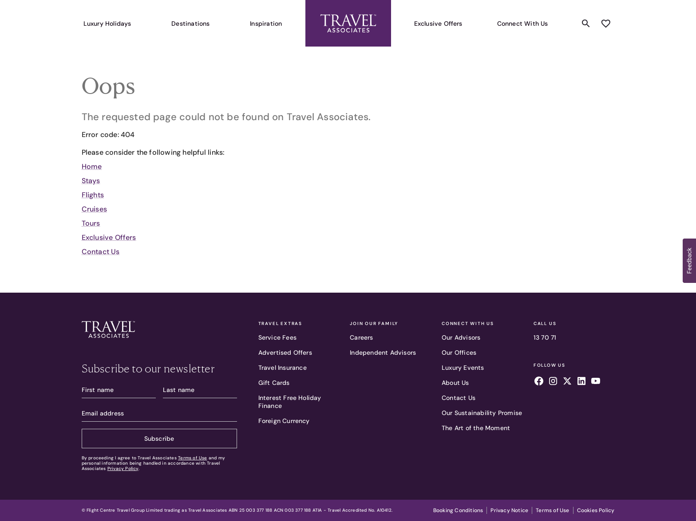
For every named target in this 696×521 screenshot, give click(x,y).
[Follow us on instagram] (553, 382)
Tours (91, 223)
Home (92, 166)
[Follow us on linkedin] (581, 382)
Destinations (190, 23)
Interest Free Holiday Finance (289, 402)
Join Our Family (374, 323)
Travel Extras (280, 323)
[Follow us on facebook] (539, 382)
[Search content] (586, 23)
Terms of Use (192, 458)
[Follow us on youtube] (595, 382)
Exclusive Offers (438, 23)
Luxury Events (463, 368)
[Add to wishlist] (605, 23)
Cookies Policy (596, 510)
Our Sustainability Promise (482, 413)
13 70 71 (545, 337)
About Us (455, 383)
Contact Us (101, 251)
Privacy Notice (509, 510)
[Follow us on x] (567, 382)
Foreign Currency (284, 421)
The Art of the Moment (476, 428)
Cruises (94, 209)
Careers (361, 337)
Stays (91, 180)
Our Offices (459, 352)
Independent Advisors (383, 352)
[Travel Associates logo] (159, 331)
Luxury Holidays (107, 23)
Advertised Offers (285, 352)
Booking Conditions (458, 510)
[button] (689, 261)
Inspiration (266, 23)
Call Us (545, 323)
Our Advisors (461, 337)
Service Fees (277, 337)
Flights (93, 195)
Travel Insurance (282, 368)
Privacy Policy (122, 468)
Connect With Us (522, 23)
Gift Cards (274, 383)
